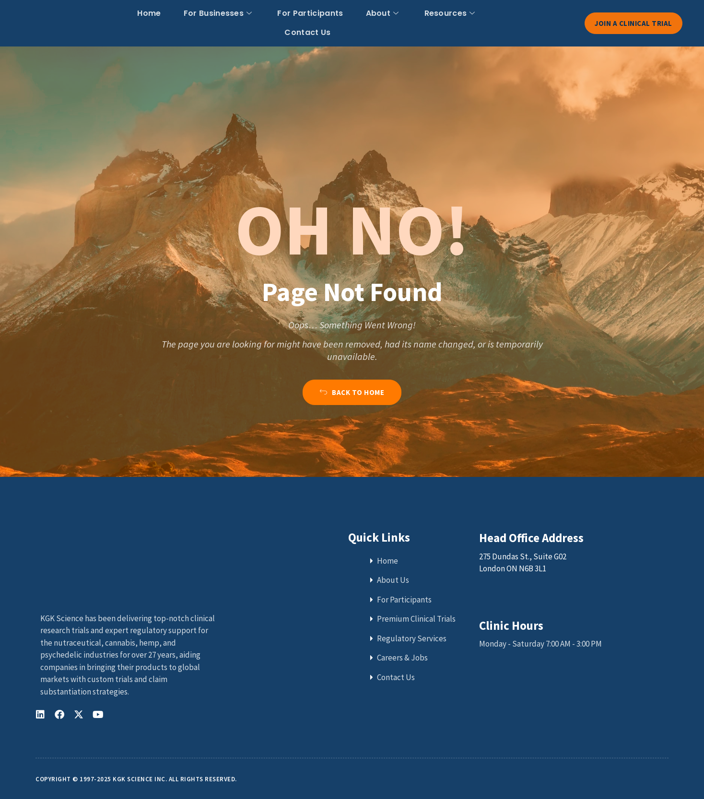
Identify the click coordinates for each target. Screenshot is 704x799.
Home (126, 22)
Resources (408, 22)
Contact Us (478, 22)
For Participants (278, 22)
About (346, 22)
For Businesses (190, 22)
